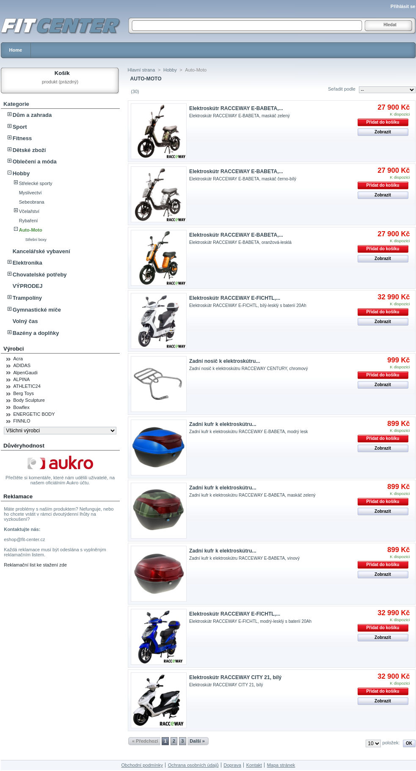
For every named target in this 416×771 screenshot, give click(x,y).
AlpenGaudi (25, 372)
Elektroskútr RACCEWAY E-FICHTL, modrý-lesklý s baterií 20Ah (250, 621)
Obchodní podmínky (142, 765)
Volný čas (25, 321)
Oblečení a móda (35, 161)
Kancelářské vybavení (41, 251)
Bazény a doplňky (36, 333)
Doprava (232, 765)
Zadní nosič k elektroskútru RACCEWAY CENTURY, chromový (248, 368)
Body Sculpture (29, 400)
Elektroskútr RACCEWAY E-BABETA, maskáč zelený (239, 115)
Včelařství (29, 211)
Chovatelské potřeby (40, 274)
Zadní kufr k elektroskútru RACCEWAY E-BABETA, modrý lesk (248, 431)
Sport (20, 127)
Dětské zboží (29, 150)
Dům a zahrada (32, 115)
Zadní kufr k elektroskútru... (222, 424)
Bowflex (21, 407)
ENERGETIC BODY (34, 414)
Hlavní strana (141, 69)
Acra (18, 358)
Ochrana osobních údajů (193, 765)
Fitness (22, 138)
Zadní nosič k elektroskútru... (224, 361)
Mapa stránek (281, 765)
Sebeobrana (31, 201)
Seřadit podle (341, 88)
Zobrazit (383, 132)
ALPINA (21, 379)
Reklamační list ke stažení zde (35, 564)
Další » (197, 740)
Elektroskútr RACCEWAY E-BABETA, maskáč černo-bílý (242, 179)
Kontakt (254, 765)
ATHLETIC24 (27, 386)
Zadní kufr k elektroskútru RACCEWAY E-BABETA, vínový (244, 558)
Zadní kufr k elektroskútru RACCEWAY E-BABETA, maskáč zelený (252, 495)
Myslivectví (30, 192)
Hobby (21, 173)
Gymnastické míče (37, 310)
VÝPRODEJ (28, 286)
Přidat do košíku (382, 122)
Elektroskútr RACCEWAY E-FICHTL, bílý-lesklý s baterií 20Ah (247, 305)
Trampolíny (27, 298)
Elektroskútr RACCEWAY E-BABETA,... (236, 108)
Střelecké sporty (35, 183)
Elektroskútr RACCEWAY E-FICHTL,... (234, 298)
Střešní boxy (36, 240)
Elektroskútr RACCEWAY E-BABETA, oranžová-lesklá (240, 242)
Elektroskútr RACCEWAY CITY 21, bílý (235, 677)
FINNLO (21, 420)
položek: (391, 742)
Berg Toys (23, 393)
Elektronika (27, 263)
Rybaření (28, 220)
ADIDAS (21, 365)
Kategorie (16, 104)
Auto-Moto (30, 229)
